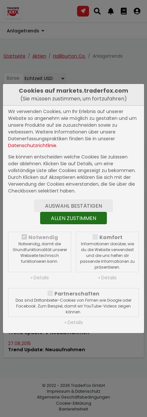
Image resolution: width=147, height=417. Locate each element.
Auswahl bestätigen (73, 206)
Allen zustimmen (73, 218)
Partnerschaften (76, 293)
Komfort (110, 237)
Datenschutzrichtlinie (32, 145)
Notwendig (43, 237)
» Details (39, 277)
